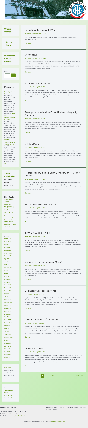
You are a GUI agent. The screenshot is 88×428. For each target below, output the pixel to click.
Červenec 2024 (8, 302)
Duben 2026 (7, 241)
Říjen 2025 (7, 258)
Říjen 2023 (7, 328)
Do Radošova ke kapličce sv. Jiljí (41, 290)
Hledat (6, 72)
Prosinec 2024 (8, 287)
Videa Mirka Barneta (10, 397)
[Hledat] (13, 75)
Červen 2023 (8, 339)
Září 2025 (7, 261)
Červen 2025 (8, 270)
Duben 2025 (7, 276)
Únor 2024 (7, 316)
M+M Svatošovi (8, 394)
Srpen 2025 (7, 264)
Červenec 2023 (8, 336)
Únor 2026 (7, 247)
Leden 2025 (7, 284)
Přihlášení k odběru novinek (10, 58)
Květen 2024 (7, 307)
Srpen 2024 (7, 299)
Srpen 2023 (7, 333)
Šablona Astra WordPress (58, 420)
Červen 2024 (8, 304)
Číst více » (28, 43)
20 (52, 375)
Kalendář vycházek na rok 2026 (40, 30)
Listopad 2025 (8, 255)
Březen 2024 (7, 313)
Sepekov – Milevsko (35, 348)
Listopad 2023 (8, 325)
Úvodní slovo (31, 54)
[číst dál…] (7, 139)
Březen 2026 (7, 244)
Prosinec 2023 (8, 322)
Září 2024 (7, 296)
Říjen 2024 (7, 293)
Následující (80, 375)
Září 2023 (7, 330)
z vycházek (28, 87)
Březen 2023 (7, 348)
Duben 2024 (7, 310)
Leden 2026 (7, 249)
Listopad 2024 (8, 290)
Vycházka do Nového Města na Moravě (44, 262)
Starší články (8, 367)
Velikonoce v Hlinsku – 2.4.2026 (41, 204)
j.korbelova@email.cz (21, 415)
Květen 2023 (7, 342)
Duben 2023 (7, 345)
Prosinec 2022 (8, 356)
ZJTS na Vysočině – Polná (38, 233)
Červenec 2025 (8, 267)
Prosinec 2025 (8, 252)
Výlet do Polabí (8, 212)
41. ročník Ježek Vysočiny (38, 83)
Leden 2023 (7, 354)
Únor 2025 (7, 281)
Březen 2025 (7, 278)
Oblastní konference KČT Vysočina (42, 319)
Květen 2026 (7, 238)
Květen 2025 (7, 273)
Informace (28, 33)
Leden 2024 (7, 319)
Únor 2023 (7, 351)
